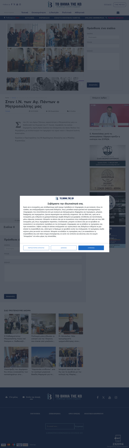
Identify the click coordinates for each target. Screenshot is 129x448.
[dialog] (64, 224)
